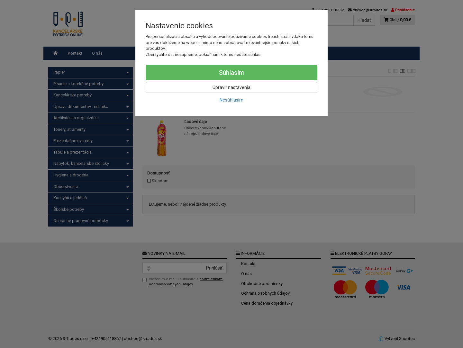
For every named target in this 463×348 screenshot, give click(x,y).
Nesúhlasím (231, 100)
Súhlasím (231, 72)
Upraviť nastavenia (231, 87)
